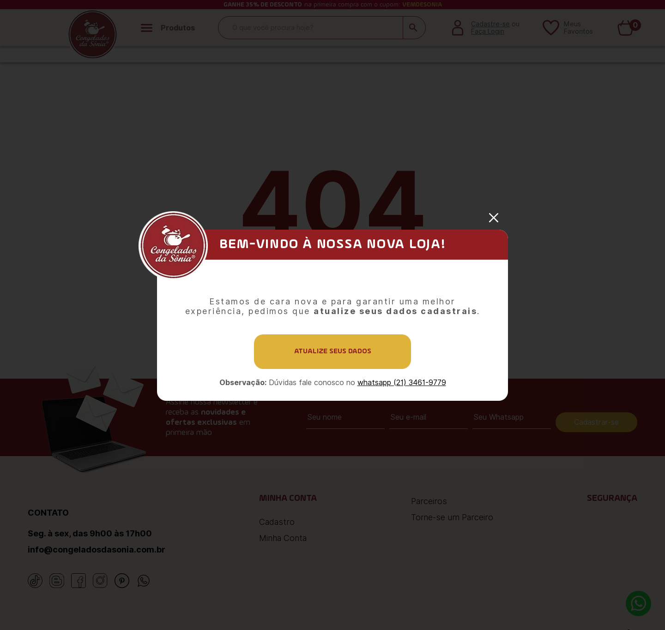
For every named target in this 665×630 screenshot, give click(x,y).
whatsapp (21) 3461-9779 (401, 382)
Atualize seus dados (332, 351)
